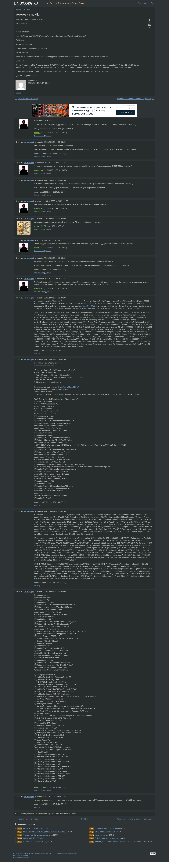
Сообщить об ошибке (20, 855)
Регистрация (143, 3)
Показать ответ (39, 136)
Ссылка (18, 93)
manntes (37, 133)
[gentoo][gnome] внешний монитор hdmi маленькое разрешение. (120, 841)
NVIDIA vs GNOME (30, 838)
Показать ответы (39, 292)
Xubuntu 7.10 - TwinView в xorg (35, 841)
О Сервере (17, 853)
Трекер (75, 3)
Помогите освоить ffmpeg (28, 99)
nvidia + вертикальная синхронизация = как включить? (44, 832)
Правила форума (28, 853)
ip (34, 226)
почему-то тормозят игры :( (33, 828)
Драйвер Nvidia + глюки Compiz (107, 828)
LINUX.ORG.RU (26, 3)
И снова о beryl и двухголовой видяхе (38, 835)
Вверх (153, 853)
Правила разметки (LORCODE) (45, 853)
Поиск (81, 3)
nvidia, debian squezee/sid (105, 832)
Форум (68, 3)
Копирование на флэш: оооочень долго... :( (134, 99)
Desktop (26, 10)
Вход (153, 3)
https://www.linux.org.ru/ (21, 857)
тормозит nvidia (28, 14)
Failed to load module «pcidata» (107, 838)
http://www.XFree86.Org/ (87, 306)
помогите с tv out (101, 835)
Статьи (61, 3)
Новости (45, 3)
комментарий (29, 142)
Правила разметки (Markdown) (67, 853)
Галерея (53, 3)
